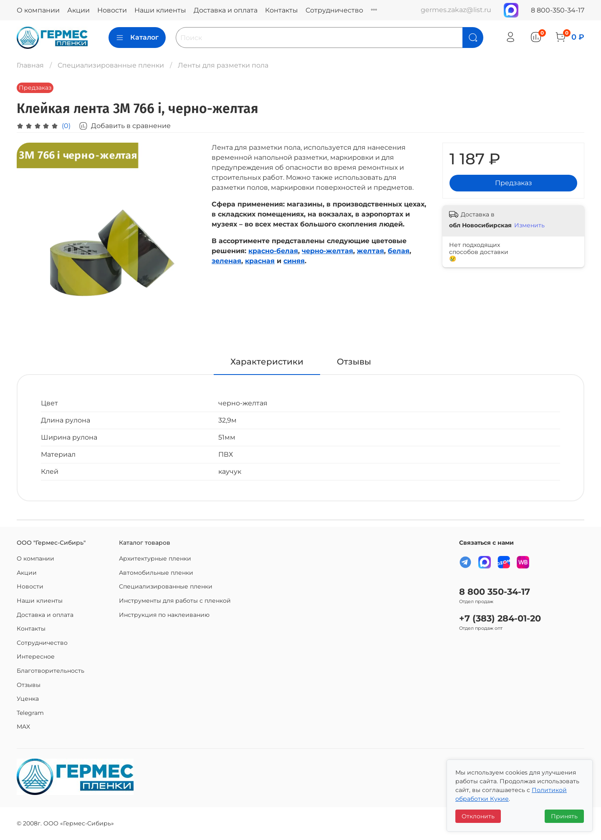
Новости (112, 10)
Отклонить (478, 816)
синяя (294, 261)
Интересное (36, 656)
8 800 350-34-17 (494, 591)
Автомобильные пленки (156, 572)
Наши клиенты (160, 10)
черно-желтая (327, 251)
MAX (23, 726)
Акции (78, 10)
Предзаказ (513, 183)
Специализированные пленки (111, 65)
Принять (564, 816)
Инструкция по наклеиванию (164, 615)
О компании (38, 10)
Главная (30, 65)
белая (398, 251)
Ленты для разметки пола (223, 65)
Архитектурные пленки (155, 558)
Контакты (281, 10)
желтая (370, 251)
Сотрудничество (334, 10)
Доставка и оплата (226, 10)
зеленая (226, 261)
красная (260, 261)
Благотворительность (50, 670)
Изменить (529, 225)
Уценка (28, 698)
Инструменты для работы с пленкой (175, 600)
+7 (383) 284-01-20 (500, 618)
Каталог (137, 37)
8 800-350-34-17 (557, 10)
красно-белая (273, 251)
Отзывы (28, 685)
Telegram (30, 713)
